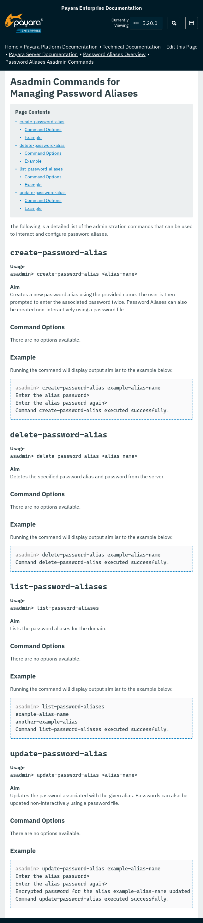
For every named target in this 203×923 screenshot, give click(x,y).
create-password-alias (42, 121)
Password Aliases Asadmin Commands (49, 62)
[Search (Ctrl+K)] (174, 23)
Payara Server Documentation (43, 54)
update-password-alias (43, 192)
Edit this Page (182, 46)
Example (33, 137)
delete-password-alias (42, 145)
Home (12, 46)
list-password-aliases (41, 168)
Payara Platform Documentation (61, 46)
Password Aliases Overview (114, 54)
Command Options (43, 129)
